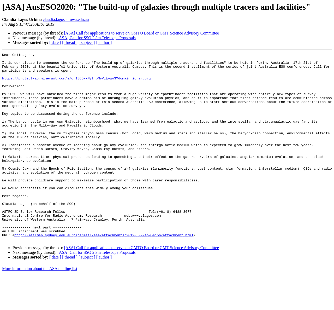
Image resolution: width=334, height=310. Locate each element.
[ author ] (104, 42)
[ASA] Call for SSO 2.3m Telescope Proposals (96, 38)
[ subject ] (87, 42)
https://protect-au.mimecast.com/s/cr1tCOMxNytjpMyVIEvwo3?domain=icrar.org (76, 83)
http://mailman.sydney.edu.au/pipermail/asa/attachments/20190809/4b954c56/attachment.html (103, 271)
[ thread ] (69, 42)
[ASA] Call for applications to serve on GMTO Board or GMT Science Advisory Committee (141, 33)
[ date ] (55, 42)
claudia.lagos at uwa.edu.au (66, 19)
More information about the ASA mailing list (39, 305)
